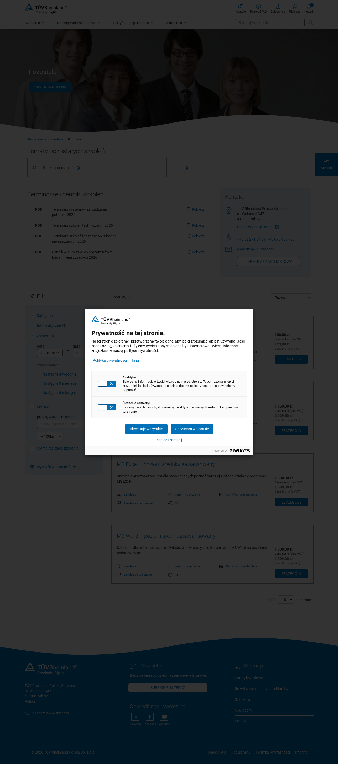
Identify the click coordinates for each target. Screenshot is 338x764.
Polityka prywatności (110, 360)
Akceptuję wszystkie (146, 429)
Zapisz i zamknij (169, 440)
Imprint (138, 360)
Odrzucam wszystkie (192, 429)
